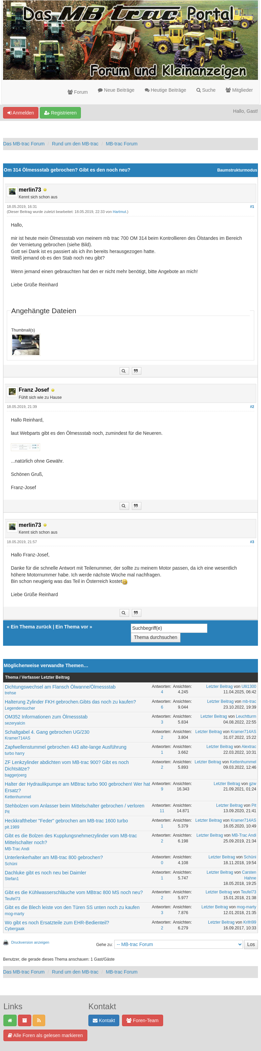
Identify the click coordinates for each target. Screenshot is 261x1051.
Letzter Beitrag (219, 686)
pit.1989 (12, 827)
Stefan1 (12, 878)
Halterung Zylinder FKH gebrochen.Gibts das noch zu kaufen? (70, 702)
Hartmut (119, 212)
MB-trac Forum (121, 143)
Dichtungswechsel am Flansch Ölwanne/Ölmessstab (60, 687)
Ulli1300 (249, 686)
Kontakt (104, 1020)
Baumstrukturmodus (237, 170)
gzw (252, 783)
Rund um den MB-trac (75, 143)
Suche (206, 90)
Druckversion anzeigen (30, 942)
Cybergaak (14, 928)
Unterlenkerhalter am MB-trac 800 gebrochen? (54, 857)
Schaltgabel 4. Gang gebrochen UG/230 (47, 732)
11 (162, 810)
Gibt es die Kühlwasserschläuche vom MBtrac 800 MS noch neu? (74, 892)
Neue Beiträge (116, 90)
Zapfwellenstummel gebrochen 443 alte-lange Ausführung (65, 747)
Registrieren (60, 112)
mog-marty (14, 913)
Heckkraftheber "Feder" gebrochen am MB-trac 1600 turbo (66, 820)
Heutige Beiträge (165, 90)
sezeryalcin (15, 723)
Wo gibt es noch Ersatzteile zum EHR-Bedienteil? (57, 922)
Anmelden (20, 112)
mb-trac (249, 701)
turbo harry (14, 753)
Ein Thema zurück (31, 626)
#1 (252, 206)
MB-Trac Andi (17, 849)
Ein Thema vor (71, 626)
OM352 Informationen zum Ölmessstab (46, 716)
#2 (252, 407)
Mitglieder (239, 90)
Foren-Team (142, 1020)
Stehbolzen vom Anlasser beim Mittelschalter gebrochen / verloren (74, 805)
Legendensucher (20, 708)
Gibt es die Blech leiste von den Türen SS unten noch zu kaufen (72, 907)
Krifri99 (249, 922)
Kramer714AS (17, 738)
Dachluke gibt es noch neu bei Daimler (45, 872)
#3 (252, 542)
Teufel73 (12, 898)
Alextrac (249, 746)
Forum (78, 92)
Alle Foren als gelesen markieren (45, 1035)
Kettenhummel (243, 762)
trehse (10, 693)
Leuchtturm (246, 716)
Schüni (11, 863)
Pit (7, 811)
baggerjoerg (16, 775)
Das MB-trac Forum (24, 143)
